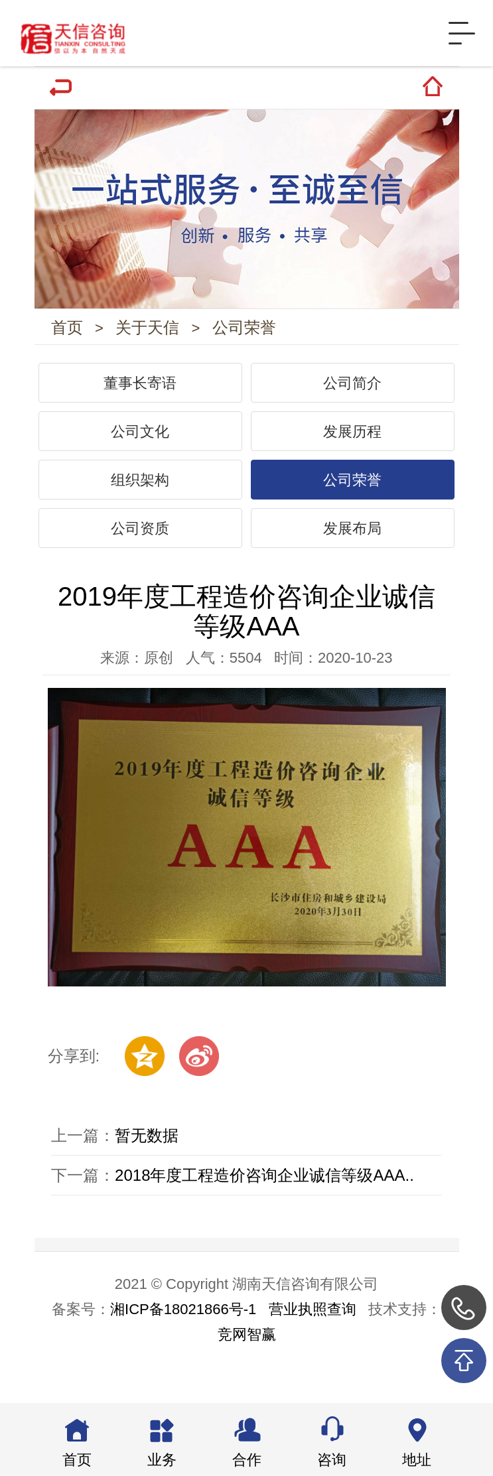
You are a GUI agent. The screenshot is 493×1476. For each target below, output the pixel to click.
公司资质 (140, 535)
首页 (67, 331)
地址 (416, 1459)
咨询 (331, 1459)
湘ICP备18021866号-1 (183, 1319)
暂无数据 (146, 1143)
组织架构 (140, 487)
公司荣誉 (247, 331)
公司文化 (140, 438)
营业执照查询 (312, 1319)
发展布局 (352, 535)
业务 (161, 1459)
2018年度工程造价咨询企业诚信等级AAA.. (264, 1183)
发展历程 (352, 438)
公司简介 (352, 390)
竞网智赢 (247, 1345)
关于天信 (149, 331)
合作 (246, 1459)
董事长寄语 (140, 390)
